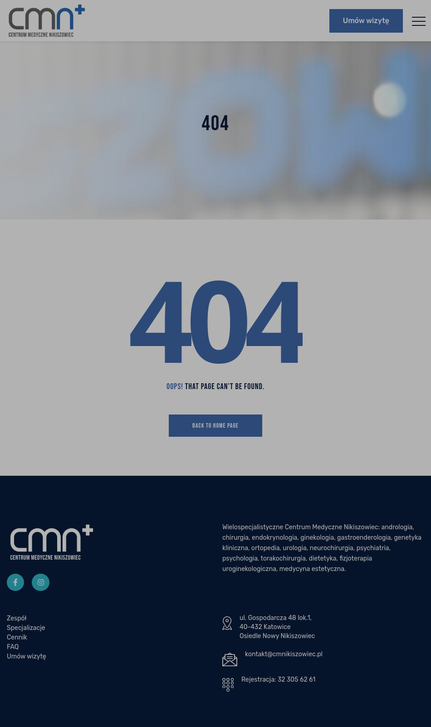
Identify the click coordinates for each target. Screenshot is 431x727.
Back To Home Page (215, 429)
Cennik (17, 640)
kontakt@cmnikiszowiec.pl (284, 657)
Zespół (16, 621)
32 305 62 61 (296, 683)
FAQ (13, 650)
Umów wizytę (366, 22)
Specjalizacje (26, 631)
